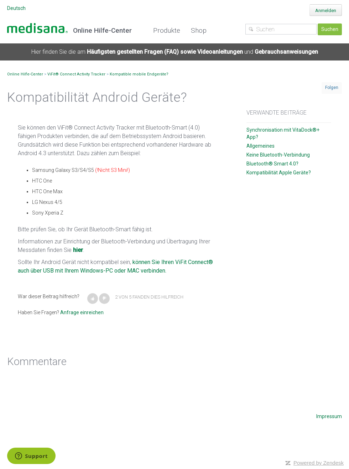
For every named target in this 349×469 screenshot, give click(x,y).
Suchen (329, 29)
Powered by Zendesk (318, 463)
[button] (92, 298)
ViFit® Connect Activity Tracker (76, 74)
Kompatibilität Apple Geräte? (278, 172)
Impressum (329, 416)
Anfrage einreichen (82, 312)
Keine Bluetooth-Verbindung (278, 155)
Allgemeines (260, 146)
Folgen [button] (331, 87)
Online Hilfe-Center (25, 74)
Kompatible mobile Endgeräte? (139, 74)
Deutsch (16, 8)
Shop (199, 30)
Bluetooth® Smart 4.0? (272, 164)
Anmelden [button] (325, 10)
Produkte (166, 30)
